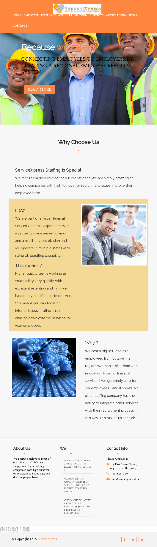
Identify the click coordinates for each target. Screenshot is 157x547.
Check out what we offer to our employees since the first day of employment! (77, 506)
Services (97, 15)
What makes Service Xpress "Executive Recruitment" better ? (77, 465)
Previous (9, 71)
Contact (19, 25)
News (133, 15)
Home (16, 15)
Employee (48, 15)
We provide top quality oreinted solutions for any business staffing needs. (76, 485)
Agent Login (116, 15)
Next (147, 71)
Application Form (73, 15)
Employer (31, 15)
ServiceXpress (47, 539)
